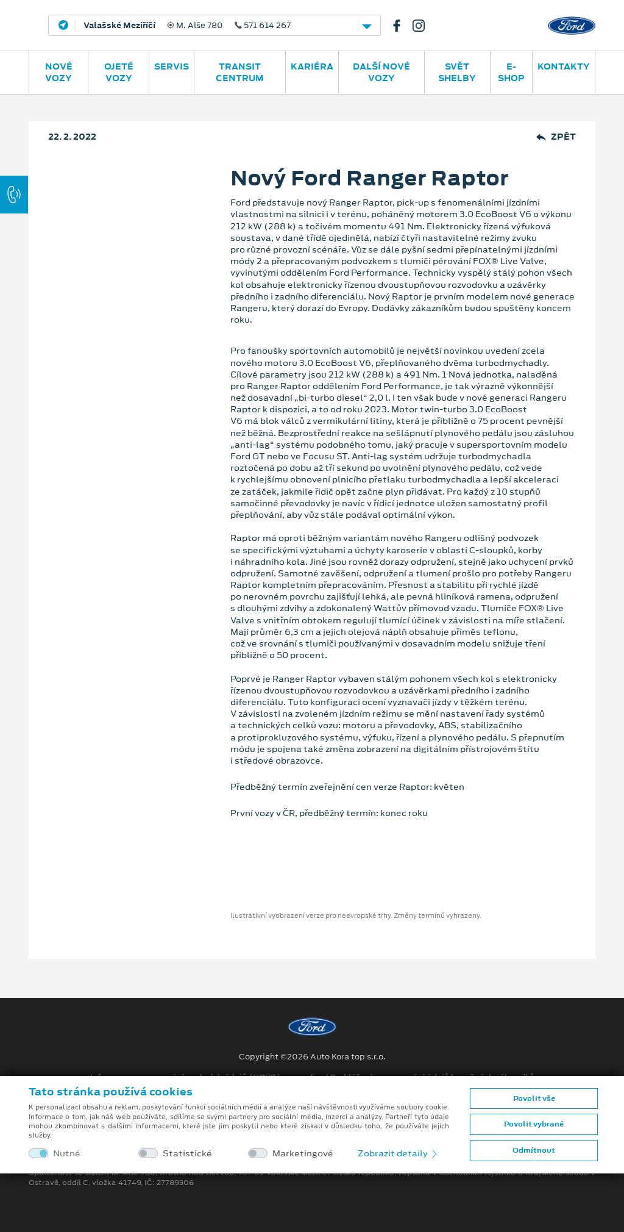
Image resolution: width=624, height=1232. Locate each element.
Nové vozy (59, 72)
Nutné (66, 1153)
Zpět (556, 137)
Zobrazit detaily (398, 1153)
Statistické (187, 1153)
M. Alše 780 (187, 25)
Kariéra (312, 66)
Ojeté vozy (118, 72)
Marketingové (302, 1153)
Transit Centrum (240, 72)
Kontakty (563, 66)
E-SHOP (511, 72)
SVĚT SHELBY (457, 72)
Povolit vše (534, 1098)
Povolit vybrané (534, 1124)
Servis (171, 66)
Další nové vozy (381, 72)
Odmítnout (533, 1150)
